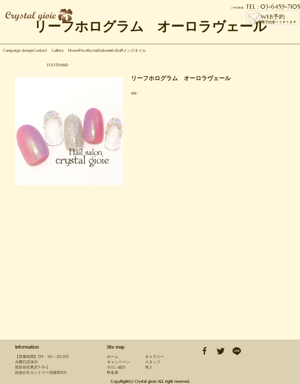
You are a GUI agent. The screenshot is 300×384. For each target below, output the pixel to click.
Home (73, 50)
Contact (40, 50)
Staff (119, 50)
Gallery (58, 50)
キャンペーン (118, 361)
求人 (149, 367)
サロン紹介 (116, 367)
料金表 (112, 372)
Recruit (93, 50)
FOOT (52, 65)
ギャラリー (154, 356)
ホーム (112, 356)
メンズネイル (134, 50)
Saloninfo (107, 50)
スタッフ (152, 361)
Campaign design (18, 50)
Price (83, 50)
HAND (62, 65)
